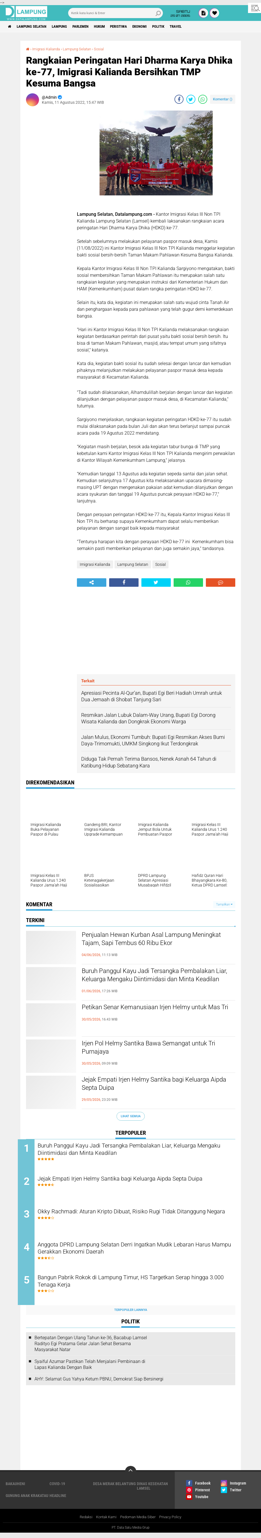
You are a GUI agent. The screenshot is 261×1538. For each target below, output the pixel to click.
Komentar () (222, 99)
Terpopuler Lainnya (130, 1315)
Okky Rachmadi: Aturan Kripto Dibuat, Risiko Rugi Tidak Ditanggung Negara (136, 1218)
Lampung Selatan (35, 26)
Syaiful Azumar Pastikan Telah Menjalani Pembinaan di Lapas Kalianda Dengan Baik (89, 1369)
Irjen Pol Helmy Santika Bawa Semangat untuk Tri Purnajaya (155, 1049)
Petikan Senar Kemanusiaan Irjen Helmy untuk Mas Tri (155, 1013)
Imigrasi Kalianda (48, 49)
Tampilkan (224, 904)
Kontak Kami (104, 1522)
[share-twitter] (190, 99)
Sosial (105, 49)
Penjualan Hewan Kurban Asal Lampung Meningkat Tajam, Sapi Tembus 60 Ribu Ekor (153, 940)
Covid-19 (57, 1489)
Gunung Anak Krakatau (27, 1500)
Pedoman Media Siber (138, 1522)
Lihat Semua (131, 1116)
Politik (178, 26)
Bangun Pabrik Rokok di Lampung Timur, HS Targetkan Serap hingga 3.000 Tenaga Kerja (138, 1287)
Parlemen (90, 26)
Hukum (111, 26)
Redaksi (82, 1522)
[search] (115, 13)
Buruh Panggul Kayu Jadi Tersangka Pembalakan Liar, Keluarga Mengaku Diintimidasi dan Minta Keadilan (140, 981)
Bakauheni (15, 1489)
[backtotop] (130, 1476)
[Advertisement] (48, 195)
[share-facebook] (179, 99)
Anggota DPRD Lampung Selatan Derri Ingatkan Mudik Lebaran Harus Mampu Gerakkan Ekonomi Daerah (131, 1252)
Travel (197, 26)
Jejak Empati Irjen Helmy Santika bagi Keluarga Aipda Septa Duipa (156, 1085)
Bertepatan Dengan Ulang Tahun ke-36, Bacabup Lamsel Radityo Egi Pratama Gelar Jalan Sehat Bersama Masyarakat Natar (90, 1348)
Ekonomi (157, 26)
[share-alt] (91, 582)
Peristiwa (133, 26)
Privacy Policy (173, 1522)
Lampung (66, 26)
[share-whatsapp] (202, 99)
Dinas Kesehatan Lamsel (152, 1491)
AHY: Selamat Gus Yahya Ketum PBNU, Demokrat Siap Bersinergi (98, 1384)
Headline (57, 1500)
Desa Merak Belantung (114, 1489)
